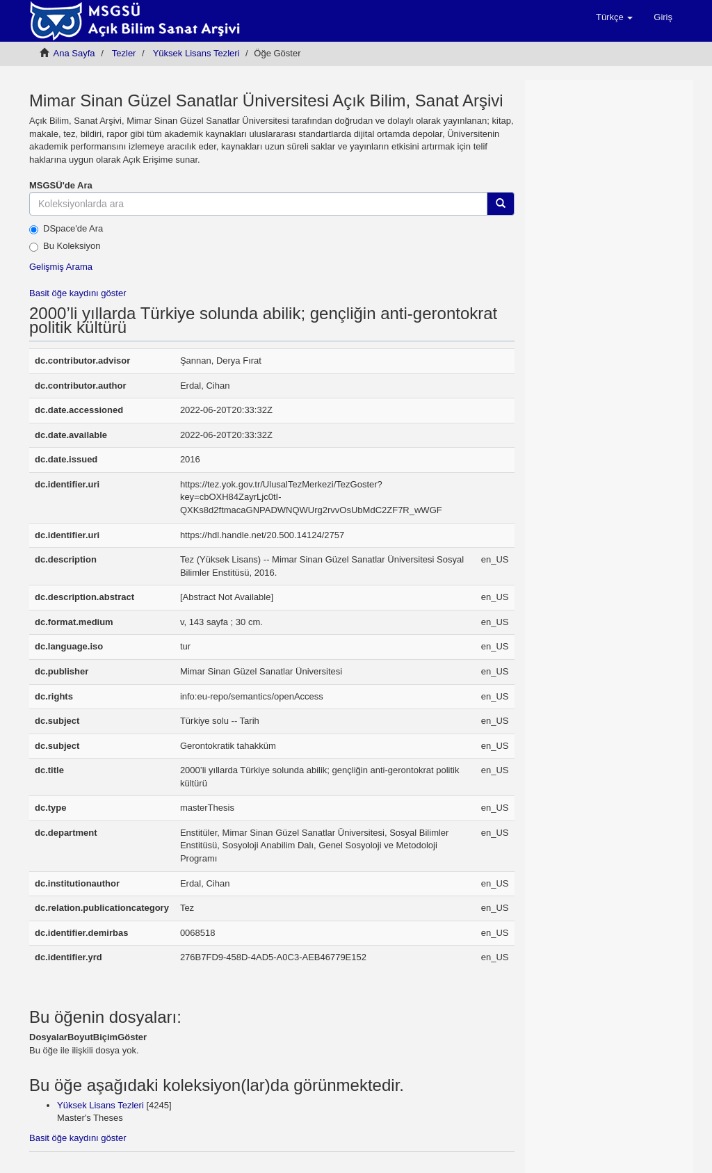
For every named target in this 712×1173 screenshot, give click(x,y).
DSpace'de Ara (66, 228)
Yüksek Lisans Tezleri (196, 53)
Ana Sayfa (74, 53)
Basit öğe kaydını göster (77, 293)
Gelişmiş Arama (60, 266)
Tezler (124, 53)
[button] (614, 17)
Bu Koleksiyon (64, 246)
